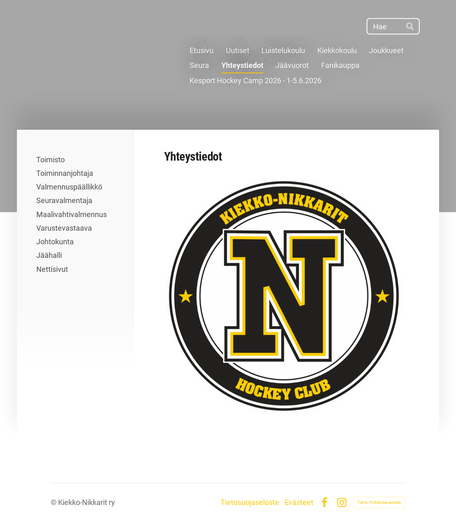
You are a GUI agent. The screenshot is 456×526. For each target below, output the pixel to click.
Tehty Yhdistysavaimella (379, 502)
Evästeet (298, 502)
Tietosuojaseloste (250, 502)
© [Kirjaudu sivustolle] (54, 502)
